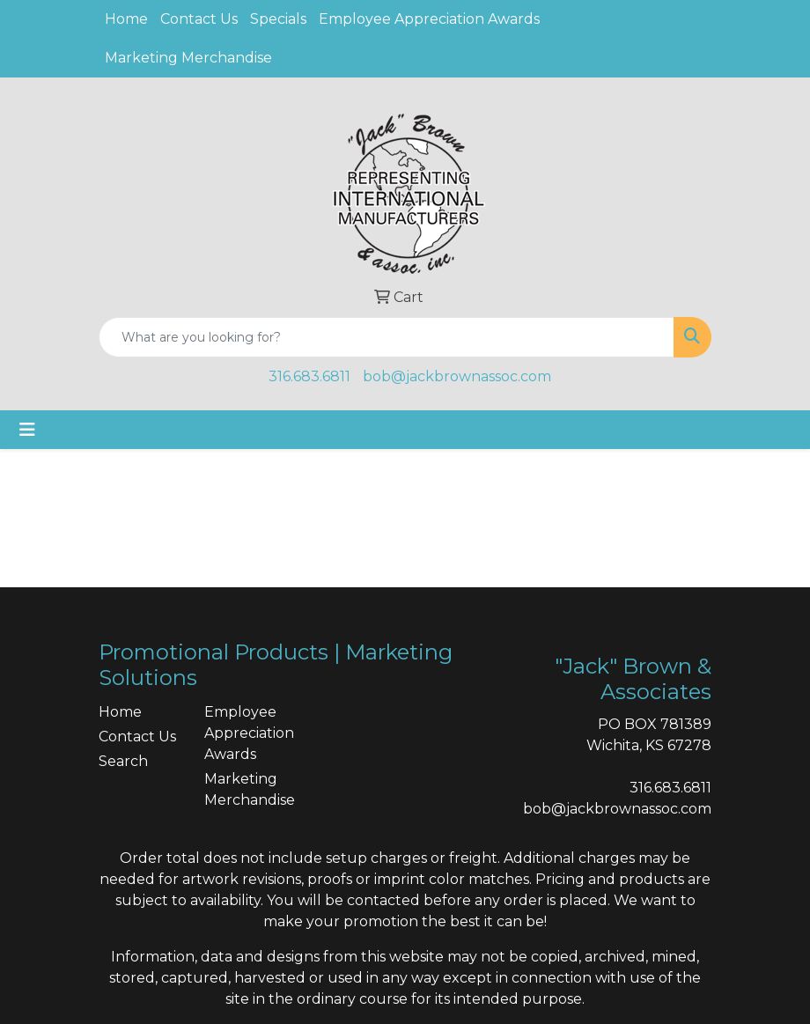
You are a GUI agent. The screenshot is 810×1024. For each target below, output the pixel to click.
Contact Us (199, 19)
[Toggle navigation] (27, 429)
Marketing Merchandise (188, 57)
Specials (278, 19)
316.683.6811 (309, 376)
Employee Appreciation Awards (429, 19)
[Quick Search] (386, 337)
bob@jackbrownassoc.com (457, 376)
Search (123, 761)
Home (126, 19)
